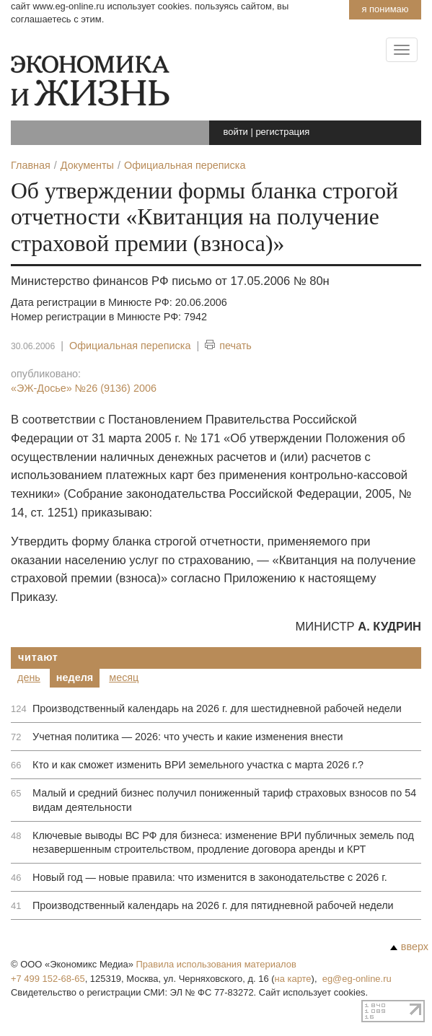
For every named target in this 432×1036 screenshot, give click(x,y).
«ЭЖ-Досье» (84, 388)
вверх (409, 946)
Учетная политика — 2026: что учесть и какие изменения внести (187, 736)
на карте (293, 978)
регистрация (282, 131)
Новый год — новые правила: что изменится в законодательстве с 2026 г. (209, 877)
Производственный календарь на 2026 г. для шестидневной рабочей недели (217, 708)
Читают (38, 657)
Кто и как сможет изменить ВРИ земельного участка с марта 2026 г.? (197, 765)
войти (236, 131)
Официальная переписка (129, 345)
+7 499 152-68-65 (48, 978)
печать (228, 346)
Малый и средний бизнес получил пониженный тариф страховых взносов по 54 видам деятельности (224, 800)
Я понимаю (384, 9)
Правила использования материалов (216, 964)
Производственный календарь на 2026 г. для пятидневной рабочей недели (213, 905)
